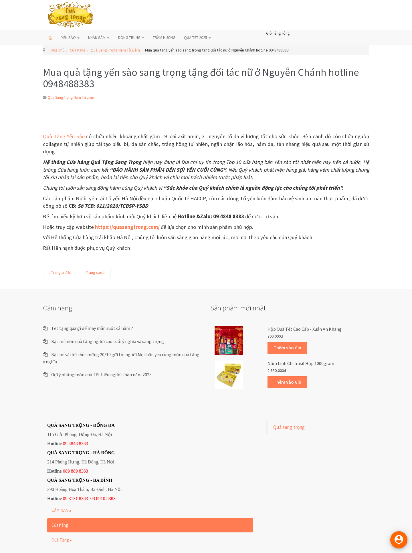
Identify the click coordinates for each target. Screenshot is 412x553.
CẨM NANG (61, 510)
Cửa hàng (78, 50)
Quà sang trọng (289, 427)
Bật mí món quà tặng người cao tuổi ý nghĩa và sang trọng (107, 341)
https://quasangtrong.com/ (127, 227)
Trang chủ (56, 50)
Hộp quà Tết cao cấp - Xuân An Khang (305, 329)
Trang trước (60, 272)
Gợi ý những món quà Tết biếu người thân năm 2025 (101, 374)
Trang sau (95, 272)
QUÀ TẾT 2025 (197, 37)
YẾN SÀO (70, 37)
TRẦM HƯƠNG (164, 37)
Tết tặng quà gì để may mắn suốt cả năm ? (92, 328)
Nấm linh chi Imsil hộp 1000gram (301, 363)
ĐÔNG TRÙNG (131, 37)
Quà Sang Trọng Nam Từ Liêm (115, 50)
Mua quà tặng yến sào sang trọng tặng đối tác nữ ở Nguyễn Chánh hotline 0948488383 (201, 78)
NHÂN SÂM (98, 37)
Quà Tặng (62, 540)
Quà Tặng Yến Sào (64, 136)
